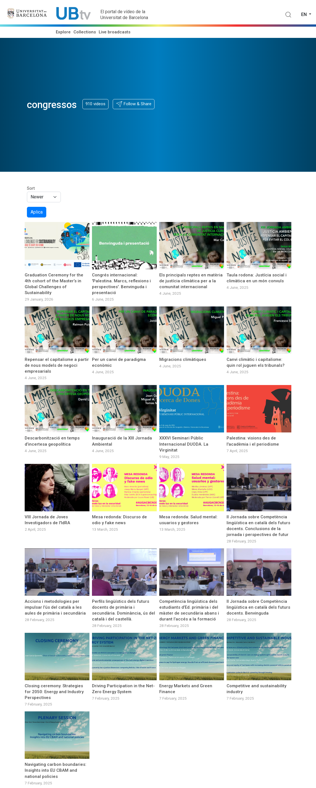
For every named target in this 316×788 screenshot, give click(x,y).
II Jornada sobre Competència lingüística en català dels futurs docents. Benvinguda (258, 607)
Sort (31, 188)
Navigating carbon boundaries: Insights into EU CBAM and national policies (55, 770)
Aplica (37, 212)
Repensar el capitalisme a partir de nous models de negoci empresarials (57, 365)
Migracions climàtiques (182, 359)
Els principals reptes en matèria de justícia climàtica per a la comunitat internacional (191, 280)
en (304, 14)
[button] (133, 104)
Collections (84, 32)
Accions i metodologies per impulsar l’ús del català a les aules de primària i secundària (55, 607)
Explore (63, 32)
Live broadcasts (114, 32)
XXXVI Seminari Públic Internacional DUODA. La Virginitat (183, 444)
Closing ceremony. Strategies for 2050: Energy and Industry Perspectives (54, 691)
